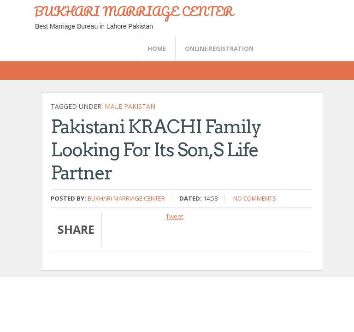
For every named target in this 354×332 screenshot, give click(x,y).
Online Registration (219, 48)
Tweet (174, 216)
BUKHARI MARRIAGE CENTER (133, 11)
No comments (254, 198)
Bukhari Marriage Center (126, 198)
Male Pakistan (130, 106)
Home (157, 48)
